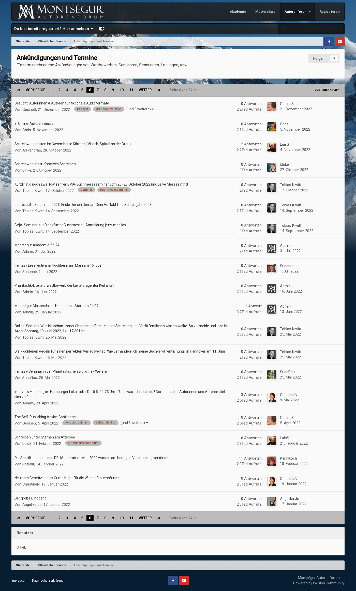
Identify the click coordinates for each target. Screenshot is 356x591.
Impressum (19, 580)
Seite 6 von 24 (183, 90)
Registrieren (330, 11)
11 (131, 90)
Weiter (145, 90)
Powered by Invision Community (319, 583)
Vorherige (35, 90)
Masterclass (265, 11)
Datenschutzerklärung (48, 580)
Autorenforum (296, 11)
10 (122, 90)
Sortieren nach (327, 89)
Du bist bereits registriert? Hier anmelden (53, 29)
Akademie (238, 11)
